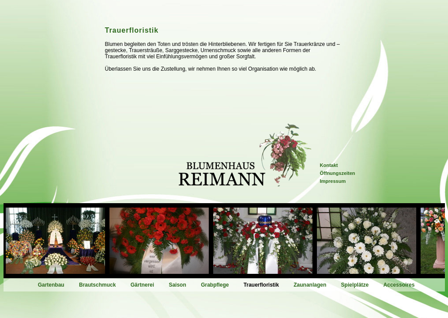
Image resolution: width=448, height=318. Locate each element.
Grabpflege (215, 285)
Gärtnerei (142, 285)
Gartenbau (51, 285)
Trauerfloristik (261, 285)
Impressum (333, 181)
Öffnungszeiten (337, 173)
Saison (177, 285)
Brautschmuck (97, 285)
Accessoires (399, 285)
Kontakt (329, 165)
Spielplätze (355, 285)
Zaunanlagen (310, 285)
